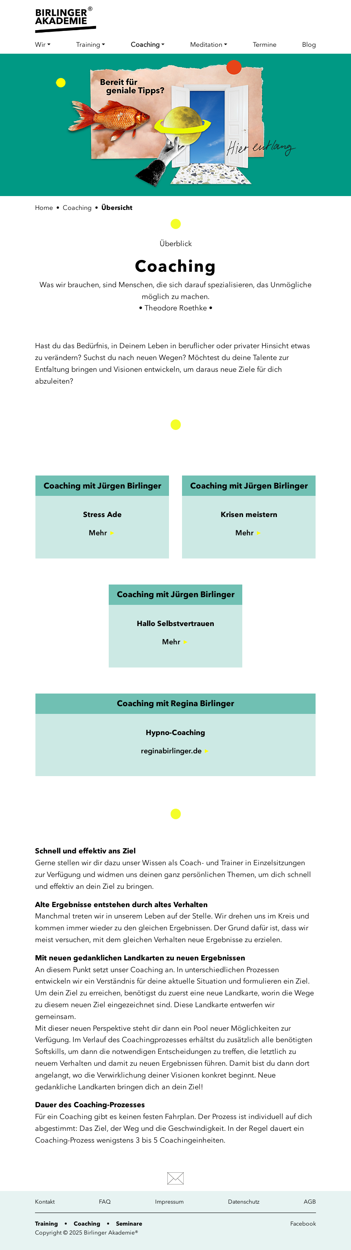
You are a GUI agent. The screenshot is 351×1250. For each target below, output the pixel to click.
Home (44, 207)
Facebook (303, 1223)
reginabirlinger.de (171, 750)
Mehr (98, 532)
